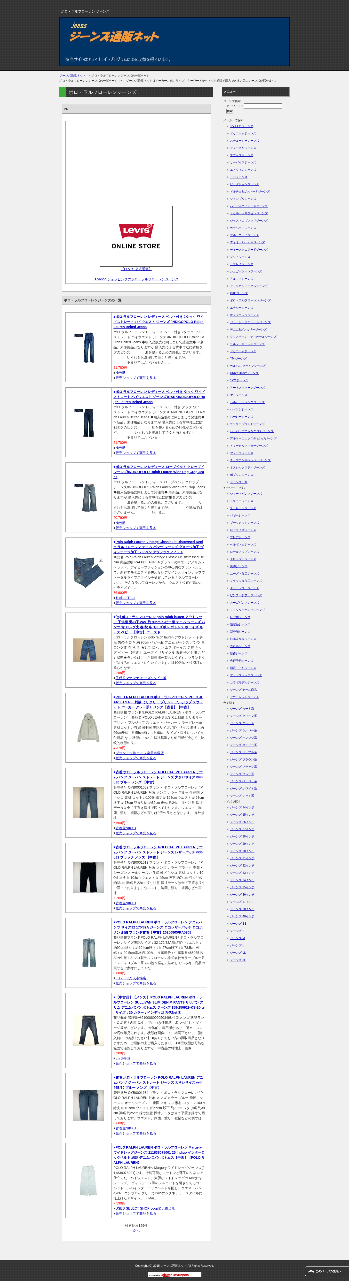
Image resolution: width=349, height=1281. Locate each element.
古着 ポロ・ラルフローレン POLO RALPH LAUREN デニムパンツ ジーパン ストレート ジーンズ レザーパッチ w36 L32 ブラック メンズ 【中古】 (158, 852)
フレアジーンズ (240, 537)
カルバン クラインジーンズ (248, 366)
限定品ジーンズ (240, 624)
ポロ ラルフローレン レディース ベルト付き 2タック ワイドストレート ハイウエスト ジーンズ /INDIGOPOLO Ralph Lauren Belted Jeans (158, 322)
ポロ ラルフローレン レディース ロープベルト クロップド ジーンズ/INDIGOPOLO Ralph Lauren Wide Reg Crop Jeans (158, 472)
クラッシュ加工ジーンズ (246, 581)
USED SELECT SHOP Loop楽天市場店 (145, 1208)
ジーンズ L (237, 945)
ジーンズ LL (238, 952)
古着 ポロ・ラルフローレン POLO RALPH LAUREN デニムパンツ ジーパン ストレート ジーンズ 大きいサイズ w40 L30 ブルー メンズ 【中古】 (158, 777)
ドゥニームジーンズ (243, 133)
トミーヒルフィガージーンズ (249, 445)
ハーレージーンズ (241, 416)
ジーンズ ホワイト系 (243, 788)
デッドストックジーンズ (246, 675)
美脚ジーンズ (238, 566)
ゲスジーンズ (238, 395)
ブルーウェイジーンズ (244, 235)
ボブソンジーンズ (241, 474)
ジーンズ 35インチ (242, 887)
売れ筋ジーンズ (240, 646)
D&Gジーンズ (239, 293)
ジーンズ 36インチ (242, 894)
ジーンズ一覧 (238, 482)
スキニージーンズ (241, 501)
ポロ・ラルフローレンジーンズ (250, 300)
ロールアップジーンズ (244, 551)
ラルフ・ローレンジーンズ (247, 344)
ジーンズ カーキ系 (242, 708)
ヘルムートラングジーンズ (247, 402)
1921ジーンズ (239, 380)
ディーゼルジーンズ (243, 148)
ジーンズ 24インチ (242, 807)
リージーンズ (238, 177)
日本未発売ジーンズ (243, 639)
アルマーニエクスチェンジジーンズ (253, 438)
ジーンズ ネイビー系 (243, 745)
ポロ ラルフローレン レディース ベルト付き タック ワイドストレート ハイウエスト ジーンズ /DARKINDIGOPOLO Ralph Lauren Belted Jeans (159, 397)
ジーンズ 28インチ (242, 836)
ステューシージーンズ (244, 140)
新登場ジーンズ (240, 631)
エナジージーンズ (241, 307)
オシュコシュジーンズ (244, 315)
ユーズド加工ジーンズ (244, 573)
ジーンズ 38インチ (242, 909)
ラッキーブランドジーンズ (247, 424)
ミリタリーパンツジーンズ (247, 610)
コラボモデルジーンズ (244, 682)
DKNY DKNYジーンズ (244, 373)
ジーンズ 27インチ (242, 829)
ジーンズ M (237, 938)
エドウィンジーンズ (243, 169)
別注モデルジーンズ (243, 668)
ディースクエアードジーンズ (249, 249)
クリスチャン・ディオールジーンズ (253, 336)
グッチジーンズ (240, 257)
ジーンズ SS (238, 923)
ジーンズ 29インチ (242, 843)
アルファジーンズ (241, 278)
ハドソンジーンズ (241, 409)
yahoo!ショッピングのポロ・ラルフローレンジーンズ (138, 279)
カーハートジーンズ (243, 228)
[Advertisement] (136, 162)
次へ (136, 1231)
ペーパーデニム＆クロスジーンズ (252, 431)
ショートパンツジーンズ (246, 493)
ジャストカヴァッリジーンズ (249, 220)
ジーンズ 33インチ (242, 872)
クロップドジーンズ (243, 559)
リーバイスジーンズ (243, 162)
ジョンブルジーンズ (243, 198)
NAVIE (121, 373)
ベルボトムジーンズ (243, 544)
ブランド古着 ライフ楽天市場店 (140, 753)
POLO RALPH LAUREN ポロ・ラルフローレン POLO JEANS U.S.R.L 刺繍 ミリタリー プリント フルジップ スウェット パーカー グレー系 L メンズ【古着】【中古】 (158, 702)
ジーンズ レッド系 (242, 796)
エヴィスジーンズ (241, 155)
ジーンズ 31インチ (242, 858)
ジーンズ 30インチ (242, 851)
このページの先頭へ (328, 1271)
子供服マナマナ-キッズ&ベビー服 (141, 678)
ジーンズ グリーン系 (243, 716)
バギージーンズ (240, 515)
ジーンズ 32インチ (242, 865)
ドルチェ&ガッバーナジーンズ (250, 191)
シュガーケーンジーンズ (246, 271)
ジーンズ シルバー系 (243, 730)
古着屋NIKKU (126, 828)
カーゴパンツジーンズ (244, 602)
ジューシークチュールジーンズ (250, 322)
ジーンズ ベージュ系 (243, 781)
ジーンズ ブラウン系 (243, 759)
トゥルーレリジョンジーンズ (249, 213)
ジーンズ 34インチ (242, 880)
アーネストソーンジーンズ (247, 387)
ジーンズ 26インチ (242, 822)
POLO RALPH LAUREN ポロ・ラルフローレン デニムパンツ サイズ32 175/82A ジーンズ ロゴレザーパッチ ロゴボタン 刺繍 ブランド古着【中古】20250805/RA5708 (157, 927)
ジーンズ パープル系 (243, 752)
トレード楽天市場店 (131, 978)
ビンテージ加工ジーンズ (246, 595)
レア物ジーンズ (240, 617)
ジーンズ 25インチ (242, 814)
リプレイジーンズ (241, 264)
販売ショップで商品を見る (136, 378)
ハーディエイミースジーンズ (249, 206)
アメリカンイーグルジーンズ (249, 286)
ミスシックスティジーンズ (247, 467)
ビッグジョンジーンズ (244, 184)
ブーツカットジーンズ (244, 522)
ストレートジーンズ (243, 508)
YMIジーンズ (238, 358)
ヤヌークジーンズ (241, 453)
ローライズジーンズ (243, 530)
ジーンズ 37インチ (242, 902)
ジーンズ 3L (238, 960)
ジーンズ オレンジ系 (243, 737)
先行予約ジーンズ (241, 660)
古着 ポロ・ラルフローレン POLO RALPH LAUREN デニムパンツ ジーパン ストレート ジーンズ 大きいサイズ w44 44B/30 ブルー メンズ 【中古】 (158, 1082)
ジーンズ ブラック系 (243, 766)
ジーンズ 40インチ (242, 916)
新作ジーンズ (238, 653)
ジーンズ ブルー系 (242, 774)
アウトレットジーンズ (244, 697)
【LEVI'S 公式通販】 (136, 269)
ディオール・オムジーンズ (247, 242)
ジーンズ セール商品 (243, 689)
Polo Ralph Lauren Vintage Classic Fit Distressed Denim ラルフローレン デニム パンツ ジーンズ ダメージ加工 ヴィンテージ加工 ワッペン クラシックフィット (158, 547)
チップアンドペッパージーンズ (250, 460)
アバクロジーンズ (241, 126)
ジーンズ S (237, 931)
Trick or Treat (125, 598)
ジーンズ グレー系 (242, 723)
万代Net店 (123, 1058)
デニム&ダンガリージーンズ (248, 329)
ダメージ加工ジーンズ (244, 588)
